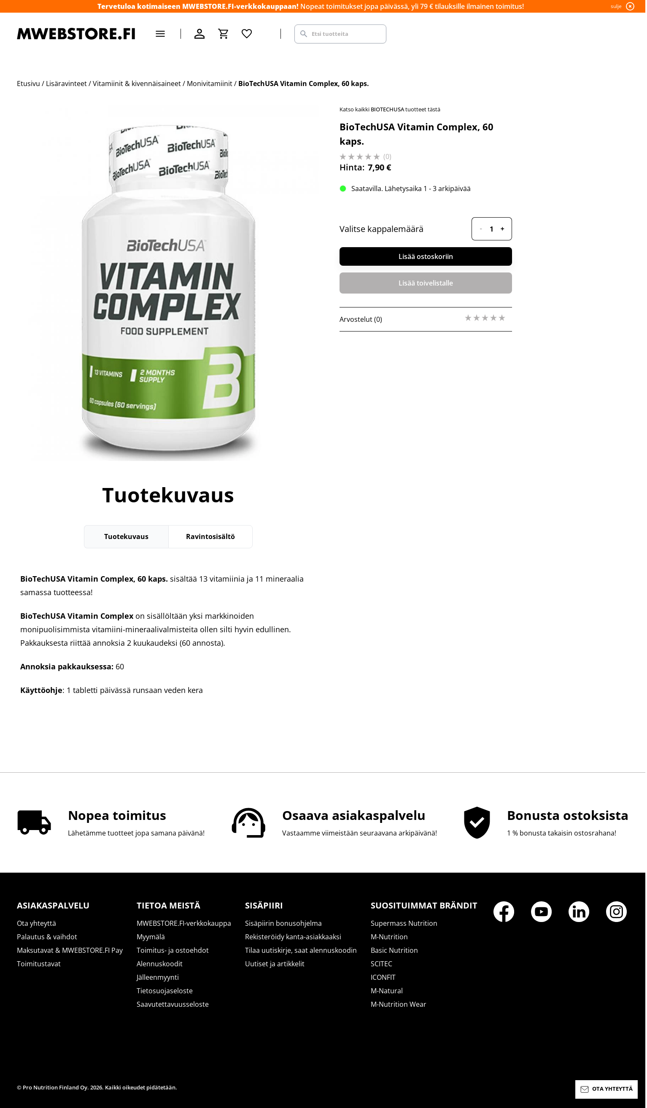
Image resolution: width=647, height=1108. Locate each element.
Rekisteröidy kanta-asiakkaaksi (293, 936)
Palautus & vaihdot (47, 936)
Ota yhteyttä (36, 923)
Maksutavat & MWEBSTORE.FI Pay (70, 950)
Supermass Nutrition (404, 923)
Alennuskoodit (160, 963)
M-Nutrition (389, 936)
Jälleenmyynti (158, 977)
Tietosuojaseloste (165, 990)
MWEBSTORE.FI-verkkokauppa (184, 923)
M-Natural (387, 990)
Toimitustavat (39, 963)
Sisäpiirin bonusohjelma (283, 923)
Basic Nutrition (394, 950)
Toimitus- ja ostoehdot (173, 950)
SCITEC (381, 963)
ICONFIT (383, 977)
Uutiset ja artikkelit (275, 963)
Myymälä (151, 936)
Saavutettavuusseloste (173, 1004)
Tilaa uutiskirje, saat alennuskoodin (301, 950)
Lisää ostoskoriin (426, 256)
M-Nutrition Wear (398, 1004)
